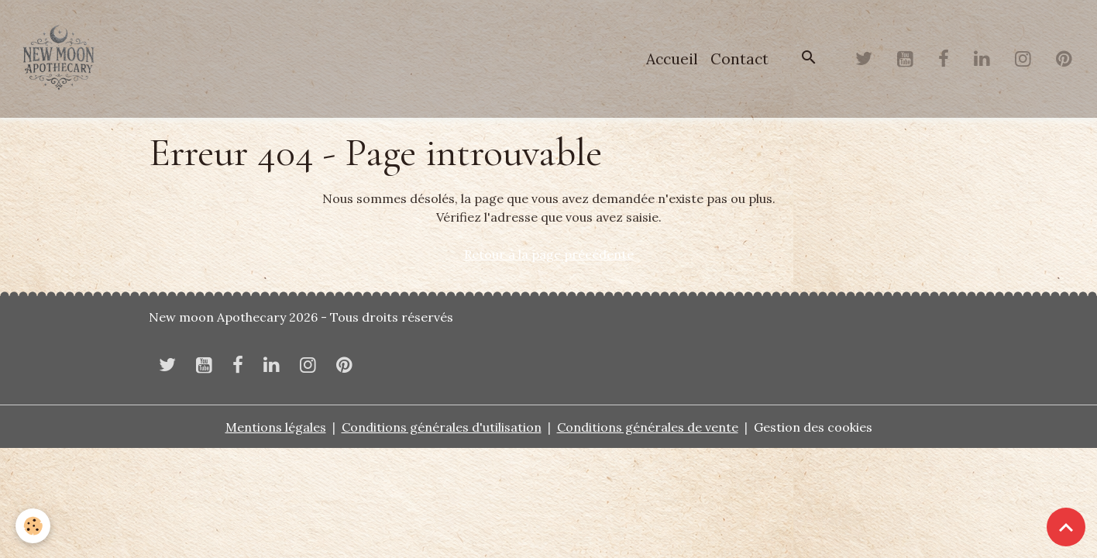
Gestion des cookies (813, 427)
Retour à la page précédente (549, 254)
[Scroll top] (1066, 527)
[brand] (62, 58)
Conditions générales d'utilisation (442, 427)
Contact (739, 59)
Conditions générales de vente (647, 427)
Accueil (672, 59)
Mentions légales (275, 427)
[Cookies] (32, 525)
